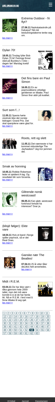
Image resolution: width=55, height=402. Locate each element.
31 (10, 323)
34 (26, 323)
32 (15, 323)
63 (37, 333)
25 (26, 320)
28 (42, 320)
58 (10, 333)
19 (42, 316)
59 (15, 333)
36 (37, 323)
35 (31, 323)
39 (4, 326)
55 (42, 330)
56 (47, 330)
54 (37, 330)
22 (10, 320)
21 (4, 320)
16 (26, 316)
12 (4, 316)
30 (4, 323)
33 (21, 323)
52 (26, 330)
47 (47, 326)
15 (21, 316)
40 (10, 326)
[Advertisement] (27, 364)
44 (31, 326)
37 (42, 323)
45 (37, 326)
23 (15, 320)
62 (31, 333)
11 (47, 313)
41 (15, 326)
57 (4, 333)
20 (47, 316)
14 (15, 316)
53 (31, 330)
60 (21, 333)
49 (10, 330)
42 (21, 326)
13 (10, 316)
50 (15, 330)
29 (47, 320)
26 (31, 320)
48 (4, 330)
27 (37, 320)
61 (26, 333)
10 (41, 313)
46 (42, 326)
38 (47, 323)
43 (26, 326)
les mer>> (7, 38)
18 (37, 316)
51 (21, 330)
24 (21, 320)
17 (31, 316)
